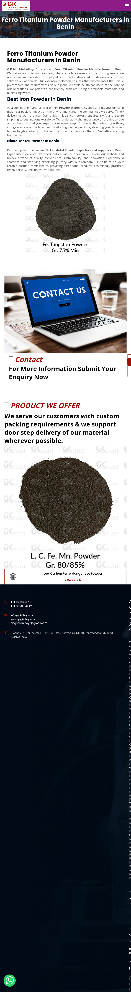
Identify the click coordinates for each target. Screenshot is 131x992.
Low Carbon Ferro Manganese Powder (73, 573)
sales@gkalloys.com (24, 619)
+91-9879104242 (21, 606)
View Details (73, 580)
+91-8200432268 (21, 602)
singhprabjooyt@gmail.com (29, 623)
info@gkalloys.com (23, 615)
